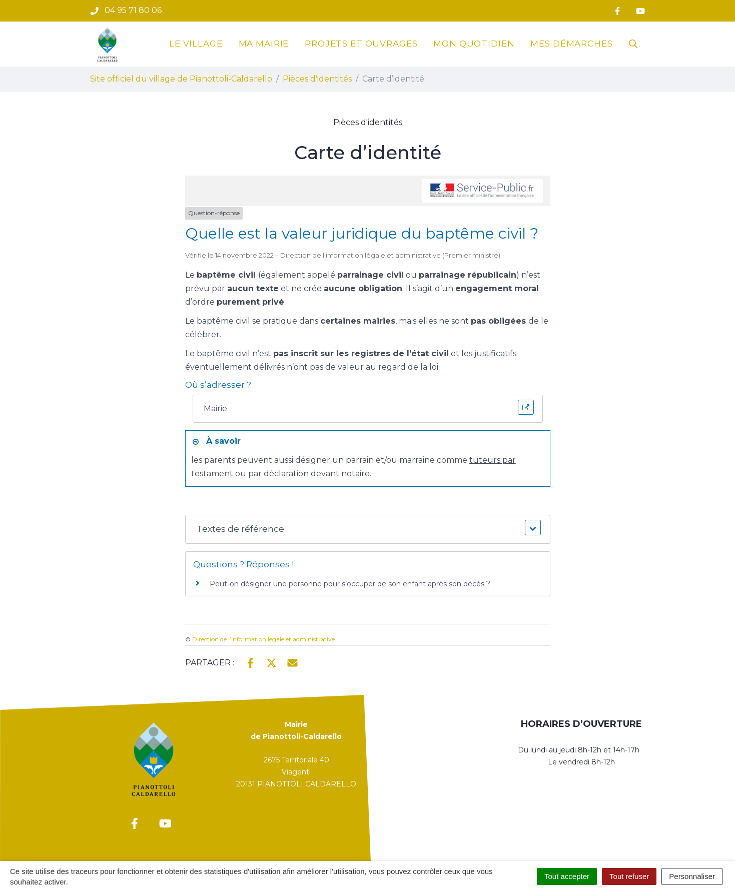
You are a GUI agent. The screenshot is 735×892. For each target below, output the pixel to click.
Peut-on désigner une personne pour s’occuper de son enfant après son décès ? (350, 583)
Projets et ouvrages (361, 44)
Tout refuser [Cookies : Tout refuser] (629, 876)
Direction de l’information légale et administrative (263, 639)
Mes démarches (571, 44)
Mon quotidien (473, 44)
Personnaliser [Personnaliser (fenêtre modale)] (692, 876)
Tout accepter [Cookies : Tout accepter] (566, 876)
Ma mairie (264, 44)
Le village (196, 44)
